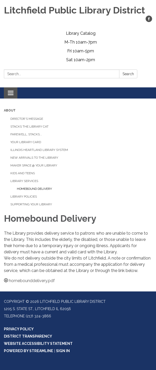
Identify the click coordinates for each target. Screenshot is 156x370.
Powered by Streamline (28, 351)
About (10, 110)
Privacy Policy (19, 329)
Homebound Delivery (34, 189)
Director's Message (26, 119)
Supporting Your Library (31, 204)
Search (128, 74)
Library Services (24, 181)
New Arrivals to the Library (34, 157)
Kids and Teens (22, 173)
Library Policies (23, 196)
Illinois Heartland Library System (39, 150)
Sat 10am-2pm (80, 59)
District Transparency (28, 336)
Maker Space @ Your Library (33, 165)
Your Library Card (25, 142)
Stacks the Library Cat (29, 126)
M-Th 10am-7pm (80, 42)
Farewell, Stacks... (26, 134)
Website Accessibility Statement (38, 343)
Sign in (63, 351)
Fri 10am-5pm (80, 50)
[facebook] (149, 20)
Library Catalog (81, 33)
